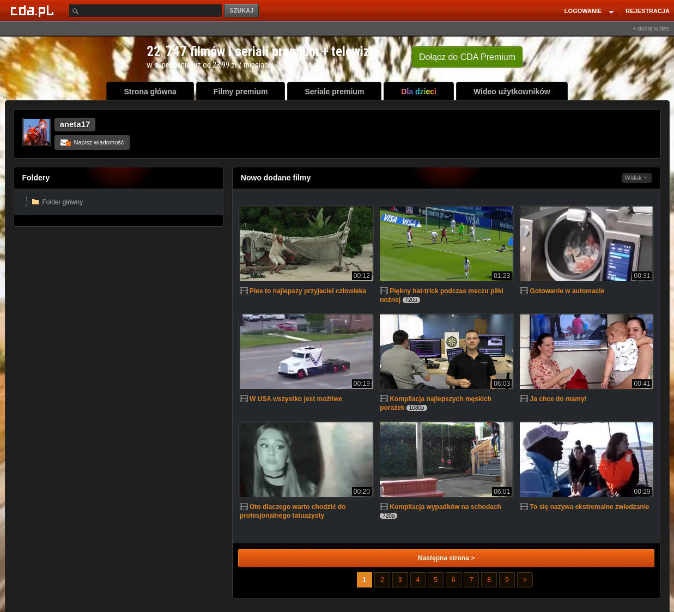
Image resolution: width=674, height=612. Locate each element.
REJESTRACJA (648, 11)
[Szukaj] (145, 10)
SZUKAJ (241, 10)
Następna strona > (446, 558)
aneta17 (75, 124)
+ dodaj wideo (651, 28)
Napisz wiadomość (92, 142)
